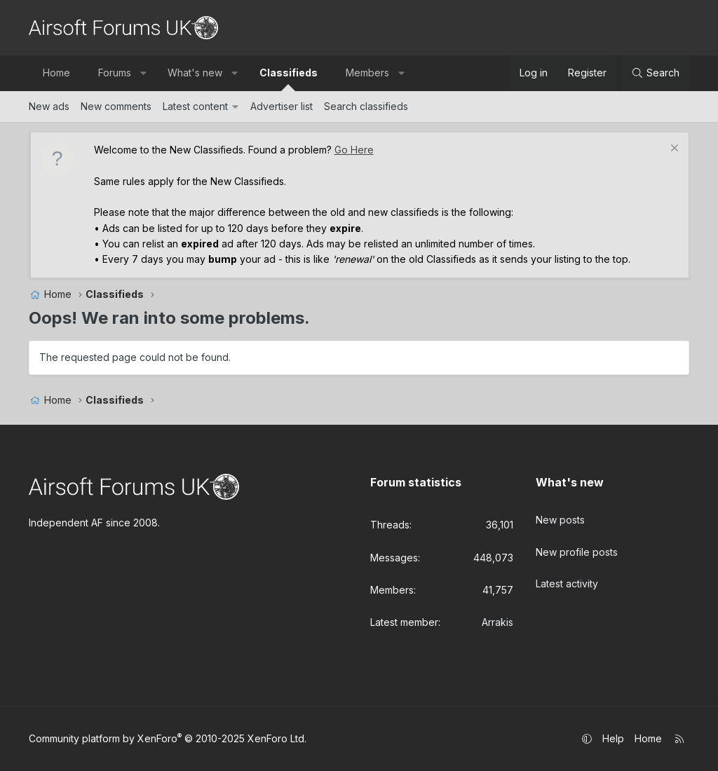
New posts (560, 516)
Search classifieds (366, 106)
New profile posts (577, 545)
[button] (143, 72)
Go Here (354, 150)
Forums (114, 73)
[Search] (655, 72)
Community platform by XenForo (167, 738)
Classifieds (288, 73)
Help (613, 738)
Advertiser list (281, 106)
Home (56, 73)
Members (367, 73)
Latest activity (567, 573)
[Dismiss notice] (673, 149)
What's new (195, 73)
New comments (116, 106)
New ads (49, 106)
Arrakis (497, 622)
